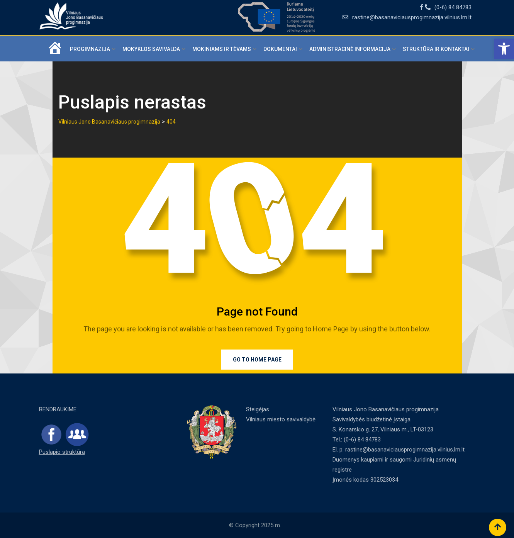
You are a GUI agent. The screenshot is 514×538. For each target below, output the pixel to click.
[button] (504, 49)
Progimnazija (90, 49)
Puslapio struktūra (62, 451)
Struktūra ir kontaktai (436, 49)
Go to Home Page (257, 359)
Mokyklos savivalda (151, 49)
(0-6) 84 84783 (453, 7)
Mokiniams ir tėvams (221, 49)
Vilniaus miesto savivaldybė (281, 419)
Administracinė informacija (349, 49)
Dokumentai (280, 49)
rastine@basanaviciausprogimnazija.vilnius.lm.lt (412, 17)
